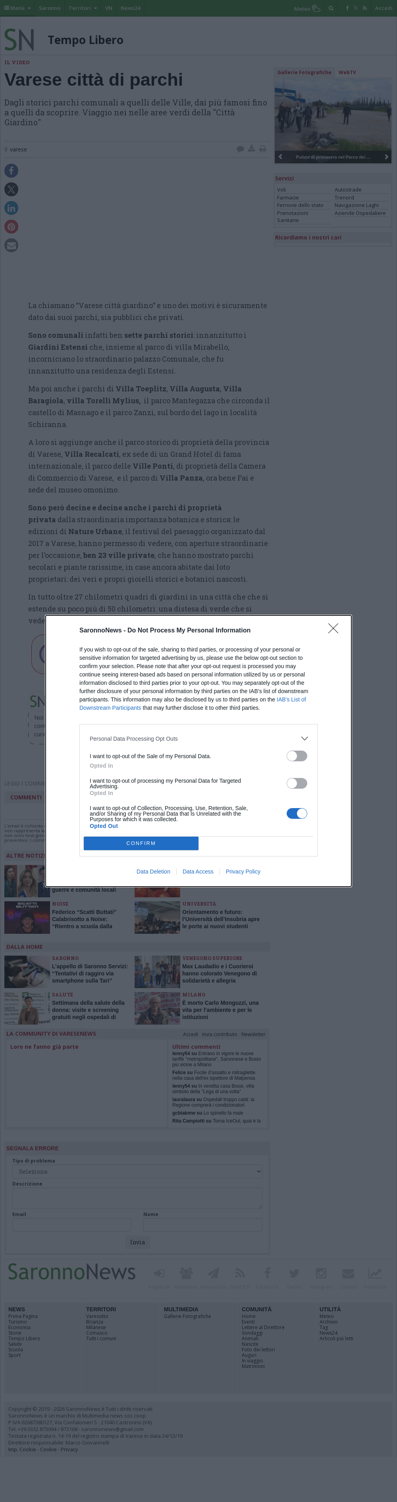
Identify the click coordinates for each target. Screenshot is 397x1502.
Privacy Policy (243, 871)
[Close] (335, 630)
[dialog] (198, 751)
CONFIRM (141, 844)
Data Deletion (153, 871)
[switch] (297, 756)
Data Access (198, 871)
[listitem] (198, 738)
